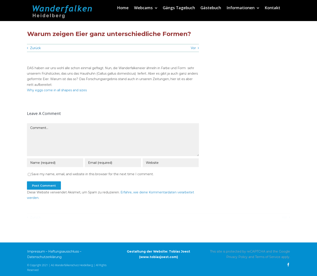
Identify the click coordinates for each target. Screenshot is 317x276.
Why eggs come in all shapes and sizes (57, 91)
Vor (193, 48)
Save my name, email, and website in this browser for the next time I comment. (92, 174)
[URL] (171, 163)
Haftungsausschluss (63, 251)
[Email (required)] (113, 163)
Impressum (36, 251)
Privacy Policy (237, 257)
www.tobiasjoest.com (158, 257)
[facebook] (288, 264)
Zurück (35, 48)
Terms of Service (267, 257)
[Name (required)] (55, 163)
